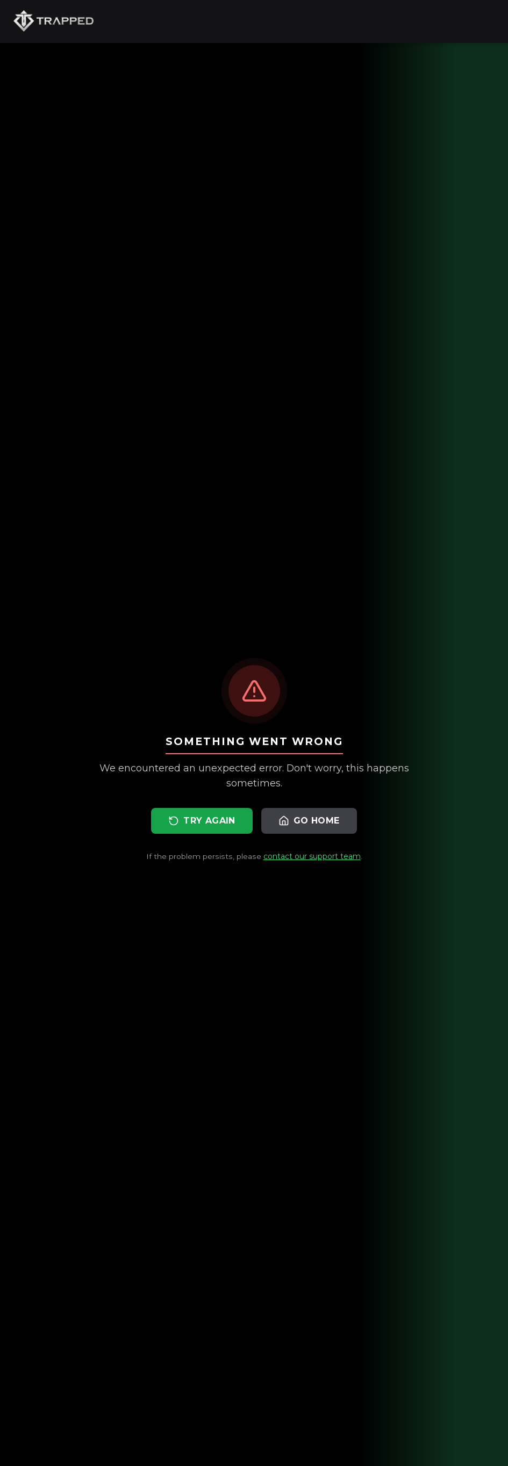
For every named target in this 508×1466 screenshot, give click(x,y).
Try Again (201, 820)
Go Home (309, 820)
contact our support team (312, 856)
